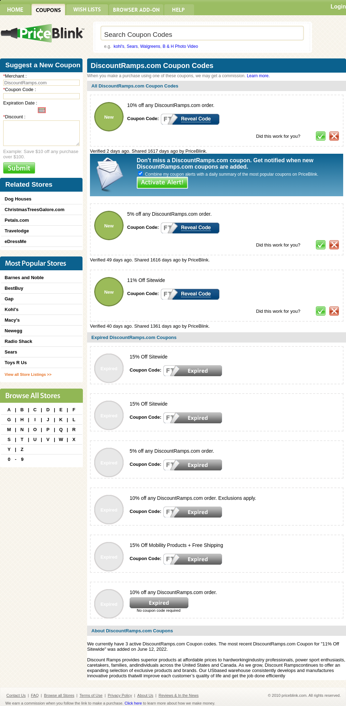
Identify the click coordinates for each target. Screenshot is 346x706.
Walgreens (150, 46)
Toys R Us (16, 362)
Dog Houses (18, 199)
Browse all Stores (59, 695)
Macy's (12, 320)
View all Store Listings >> (28, 374)
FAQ (35, 695)
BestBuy (14, 288)
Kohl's (11, 309)
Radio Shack (18, 341)
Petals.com (17, 220)
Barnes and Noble (24, 277)
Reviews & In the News (179, 695)
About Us (145, 695)
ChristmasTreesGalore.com (34, 209)
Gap (9, 298)
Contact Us (15, 695)
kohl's (119, 46)
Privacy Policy (120, 695)
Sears (132, 46)
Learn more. (258, 75)
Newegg (13, 330)
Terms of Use (91, 695)
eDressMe (15, 241)
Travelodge (17, 230)
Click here (133, 703)
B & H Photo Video (180, 46)
